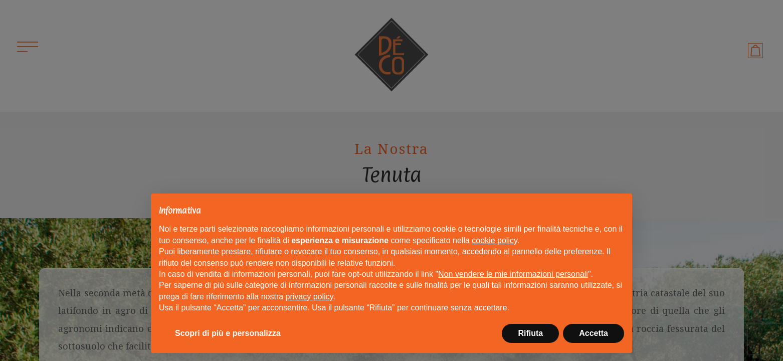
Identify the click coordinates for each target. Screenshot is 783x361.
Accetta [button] (593, 333)
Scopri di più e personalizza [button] (228, 333)
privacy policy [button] (309, 296)
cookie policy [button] (494, 240)
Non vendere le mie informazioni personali (513, 274)
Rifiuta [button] (530, 333)
